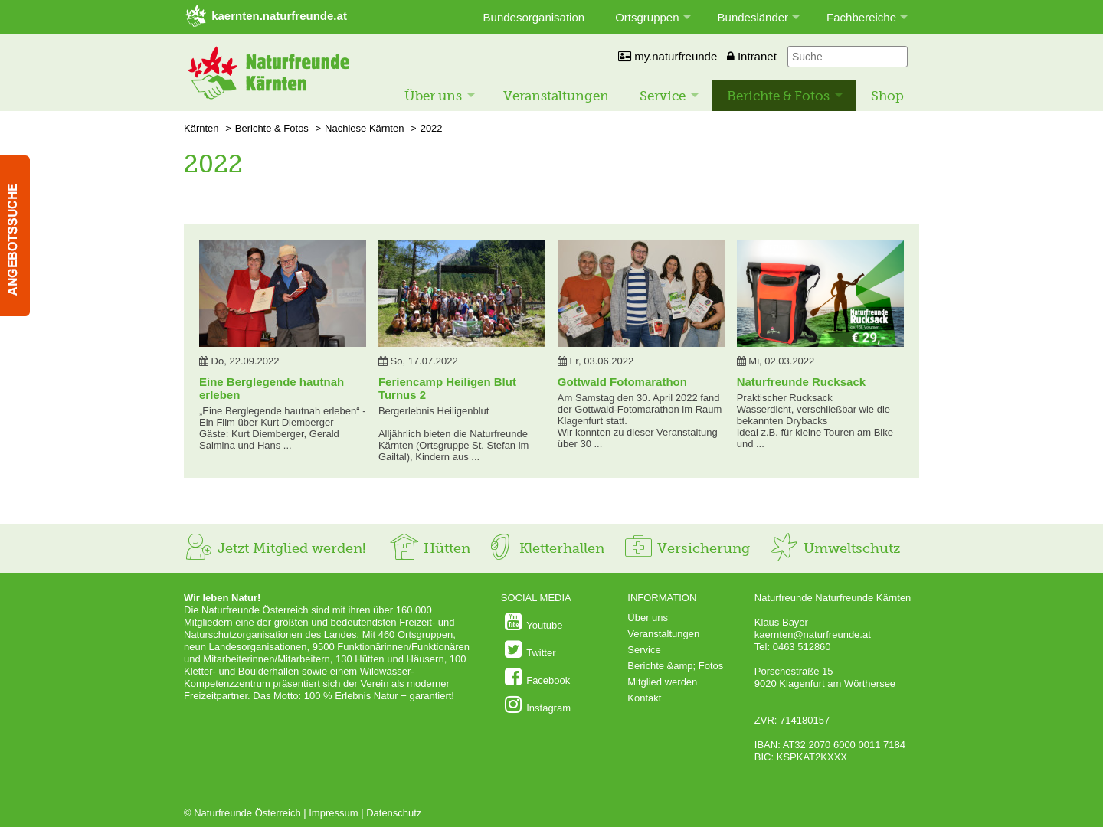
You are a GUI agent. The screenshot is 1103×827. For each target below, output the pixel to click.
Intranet (752, 56)
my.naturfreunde (667, 56)
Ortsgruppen (647, 17)
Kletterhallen (544, 548)
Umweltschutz (834, 548)
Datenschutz (393, 813)
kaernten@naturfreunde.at (812, 634)
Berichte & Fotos (778, 95)
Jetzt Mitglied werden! (274, 548)
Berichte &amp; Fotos (675, 666)
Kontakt (644, 698)
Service (663, 95)
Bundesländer (753, 17)
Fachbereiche (861, 17)
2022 (432, 128)
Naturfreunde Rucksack (801, 381)
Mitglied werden (662, 682)
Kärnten (201, 128)
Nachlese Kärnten (364, 128)
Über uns (433, 95)
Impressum (333, 813)
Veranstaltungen (556, 95)
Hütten (429, 548)
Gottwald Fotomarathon (622, 381)
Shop (887, 95)
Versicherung (686, 548)
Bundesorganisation (534, 17)
